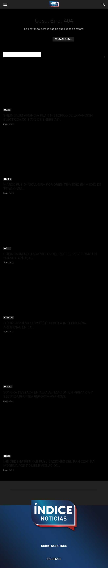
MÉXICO (7, 110)
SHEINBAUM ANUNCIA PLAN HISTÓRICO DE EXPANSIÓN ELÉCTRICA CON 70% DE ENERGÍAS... (48, 117)
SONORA (7, 387)
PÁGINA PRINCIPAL (63, 39)
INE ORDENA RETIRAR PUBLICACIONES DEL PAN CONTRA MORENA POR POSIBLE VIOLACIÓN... (49, 464)
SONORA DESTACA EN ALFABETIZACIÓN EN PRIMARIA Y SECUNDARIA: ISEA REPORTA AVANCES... (48, 394)
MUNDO (7, 179)
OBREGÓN (8, 317)
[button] (5, 4)
